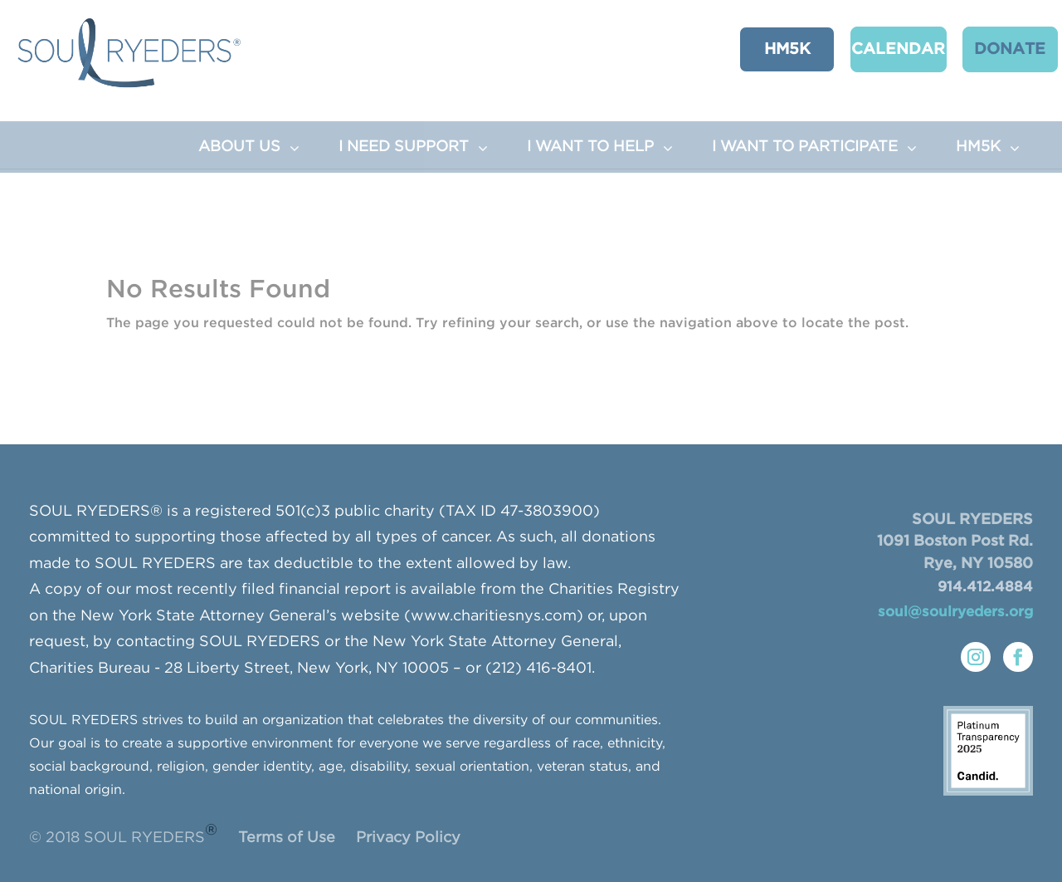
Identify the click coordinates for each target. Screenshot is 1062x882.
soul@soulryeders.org (955, 612)
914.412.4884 (985, 587)
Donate (988, 49)
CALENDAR (881, 49)
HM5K (774, 49)
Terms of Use (286, 838)
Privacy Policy (408, 838)
